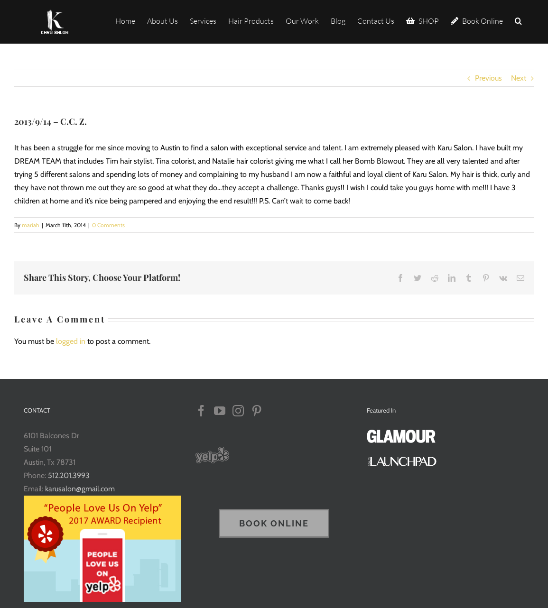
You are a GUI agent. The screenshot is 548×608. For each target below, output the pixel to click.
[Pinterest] (256, 410)
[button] (518, 20)
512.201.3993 (69, 475)
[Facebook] (201, 410)
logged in (70, 341)
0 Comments (108, 225)
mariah (30, 225)
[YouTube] (219, 410)
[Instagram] (238, 410)
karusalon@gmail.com (80, 488)
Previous (488, 78)
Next (518, 78)
